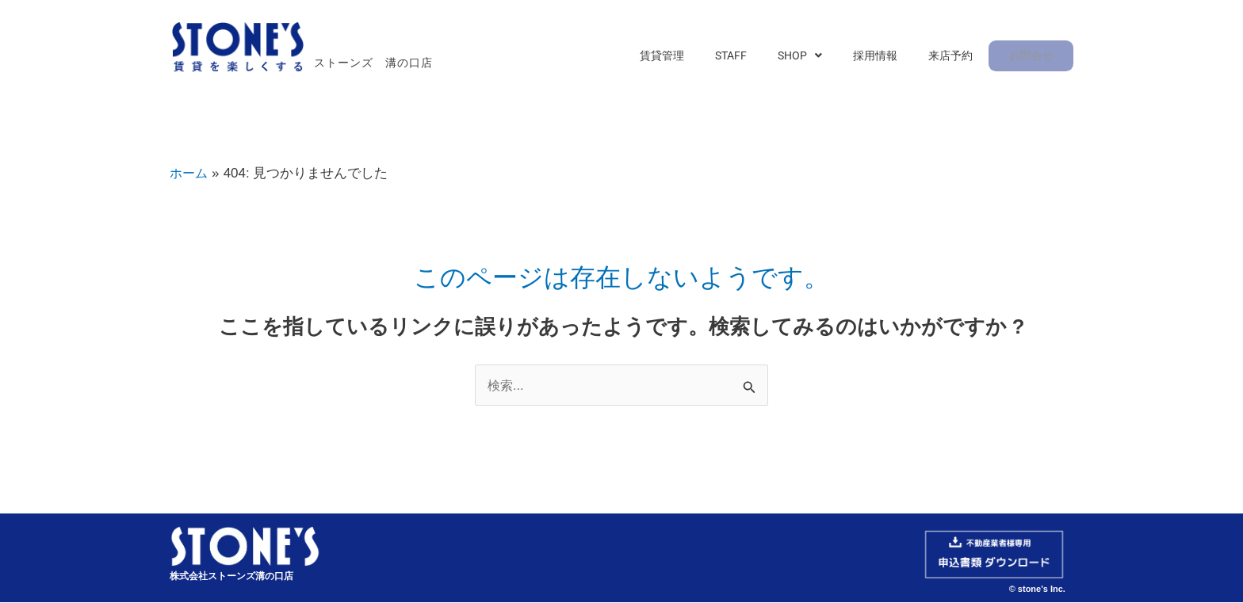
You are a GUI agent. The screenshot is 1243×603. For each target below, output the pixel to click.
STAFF (757, 57)
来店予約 (955, 57)
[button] (819, 57)
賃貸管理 (695, 57)
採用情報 (887, 57)
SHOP (819, 57)
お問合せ (1031, 57)
